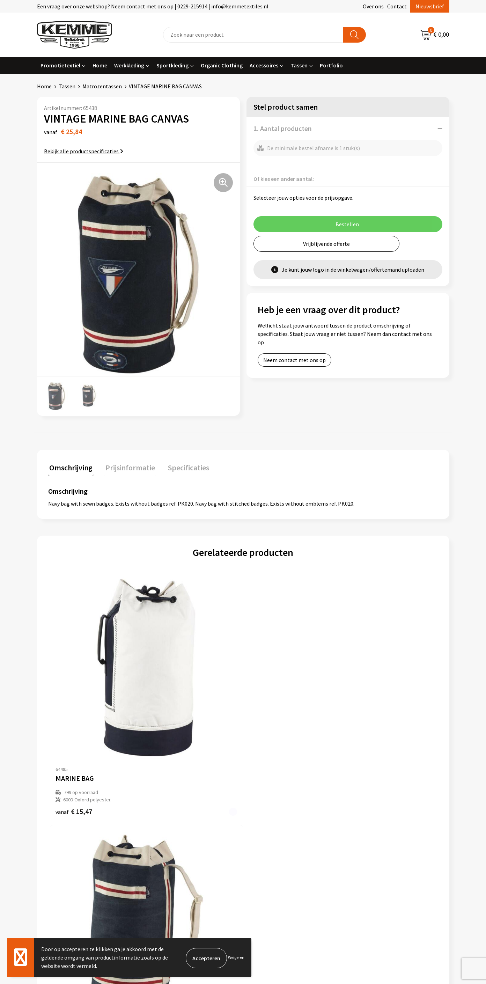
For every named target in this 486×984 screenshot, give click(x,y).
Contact (397, 6)
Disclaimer (366, 825)
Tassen (299, 65)
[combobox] (253, 35)
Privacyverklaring (374, 815)
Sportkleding (172, 65)
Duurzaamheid (166, 825)
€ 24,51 (171, 718)
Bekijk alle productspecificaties (83, 151)
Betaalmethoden (272, 804)
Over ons (373, 6)
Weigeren (236, 957)
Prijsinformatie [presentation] (127, 466)
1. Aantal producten (282, 128)
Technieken (163, 835)
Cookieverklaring (374, 804)
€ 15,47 (74, 710)
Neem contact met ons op (294, 360)
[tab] (69, 468)
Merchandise (164, 846)
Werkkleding (129, 65)
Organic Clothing (222, 65)
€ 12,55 (268, 718)
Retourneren (267, 815)
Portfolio (331, 65)
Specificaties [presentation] (182, 466)
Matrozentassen (102, 86)
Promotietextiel (60, 65)
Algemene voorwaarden (382, 793)
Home (100, 65)
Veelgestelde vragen (173, 815)
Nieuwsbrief (429, 6)
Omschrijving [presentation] (69, 466)
